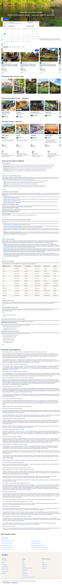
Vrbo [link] (43, 560)
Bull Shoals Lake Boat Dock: (8, 196)
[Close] (60, 582)
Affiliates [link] (23, 564)
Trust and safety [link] (4, 564)
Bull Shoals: (5, 244)
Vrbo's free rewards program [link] (13, 369)
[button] (35, 31)
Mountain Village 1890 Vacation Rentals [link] (8, 549)
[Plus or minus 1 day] (27, 47)
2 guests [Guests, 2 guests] (41, 19)
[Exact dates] (22, 47)
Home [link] (2, 35)
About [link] (23, 560)
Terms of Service (15, 582)
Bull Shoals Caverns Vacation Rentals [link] (37, 545)
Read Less (3, 173)
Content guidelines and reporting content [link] (28, 577)
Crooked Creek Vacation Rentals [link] (6, 547)
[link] (14, 102)
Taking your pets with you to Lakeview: (11, 228)
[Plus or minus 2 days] (31, 47)
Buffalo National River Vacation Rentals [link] (7, 540)
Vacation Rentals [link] (6, 35)
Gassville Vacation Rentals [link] (35, 540)
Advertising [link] (3, 573)
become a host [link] (53, 495)
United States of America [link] (14, 35)
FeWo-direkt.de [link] (44, 564)
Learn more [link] (49, 157)
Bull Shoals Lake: (6, 199)
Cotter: (4, 253)
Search (57, 19)
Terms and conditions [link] (25, 569)
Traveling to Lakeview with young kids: (11, 226)
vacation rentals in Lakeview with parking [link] (22, 431)
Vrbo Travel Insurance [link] (5, 571)
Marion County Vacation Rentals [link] (6, 543)
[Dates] (28, 19)
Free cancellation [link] (37, 484)
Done (54, 50)
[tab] (29, 22)
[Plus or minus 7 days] (40, 47)
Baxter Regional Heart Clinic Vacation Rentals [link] (39, 547)
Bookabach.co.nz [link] (44, 566)
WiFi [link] (26, 427)
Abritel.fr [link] (43, 562)
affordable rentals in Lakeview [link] (26, 368)
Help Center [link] (25, 523)
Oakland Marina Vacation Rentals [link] (6, 545)
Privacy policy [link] (24, 571)
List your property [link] (4, 560)
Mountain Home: (6, 248)
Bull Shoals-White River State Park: (10, 201)
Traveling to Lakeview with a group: (10, 223)
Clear (49, 50)
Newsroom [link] (23, 566)
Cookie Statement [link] (24, 573)
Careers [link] (23, 562)
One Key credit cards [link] (5, 569)
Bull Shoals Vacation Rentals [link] (36, 543)
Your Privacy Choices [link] (25, 575)
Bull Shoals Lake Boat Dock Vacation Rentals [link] (38, 549)
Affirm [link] (37, 488)
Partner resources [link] (4, 566)
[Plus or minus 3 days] (35, 47)
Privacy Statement (6, 582)
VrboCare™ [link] (41, 508)
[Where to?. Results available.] (10, 19)
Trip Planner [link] (7, 528)
